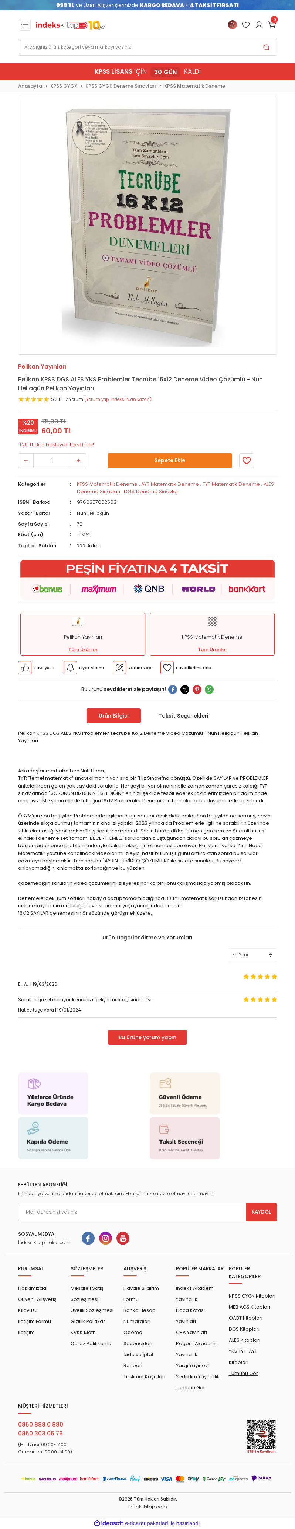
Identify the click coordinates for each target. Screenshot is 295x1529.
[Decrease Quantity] (25, 461)
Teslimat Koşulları (144, 1376)
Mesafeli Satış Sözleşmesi (87, 1294)
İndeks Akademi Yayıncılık (195, 1294)
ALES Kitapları (244, 1340)
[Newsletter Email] (147, 1212)
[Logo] (70, 25)
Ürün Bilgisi (114, 715)
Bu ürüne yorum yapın (147, 1037)
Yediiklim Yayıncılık (198, 1376)
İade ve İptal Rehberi (138, 1360)
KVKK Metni (84, 1332)
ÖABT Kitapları (245, 1318)
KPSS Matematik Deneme (107, 484)
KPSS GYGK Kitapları (252, 1295)
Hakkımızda (32, 1288)
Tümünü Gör (190, 1387)
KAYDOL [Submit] (261, 1211)
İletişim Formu (34, 1321)
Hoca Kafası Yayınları (190, 1316)
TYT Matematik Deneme (231, 484)
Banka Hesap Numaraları (139, 1316)
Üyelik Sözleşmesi (92, 1310)
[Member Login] (245, 24)
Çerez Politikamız (91, 1343)
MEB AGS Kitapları (249, 1306)
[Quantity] (52, 461)
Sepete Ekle (170, 460)
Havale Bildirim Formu (141, 1294)
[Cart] (272, 24)
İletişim (26, 1332)
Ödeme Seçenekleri (137, 1338)
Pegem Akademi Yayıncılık (196, 1349)
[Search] (147, 47)
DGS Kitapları (244, 1329)
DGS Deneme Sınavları (151, 491)
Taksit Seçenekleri (183, 715)
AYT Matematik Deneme (170, 484)
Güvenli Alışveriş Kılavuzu (37, 1305)
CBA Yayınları (191, 1332)
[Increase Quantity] (78, 461)
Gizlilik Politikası (89, 1321)
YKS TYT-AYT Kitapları (243, 1357)
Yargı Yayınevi (192, 1365)
